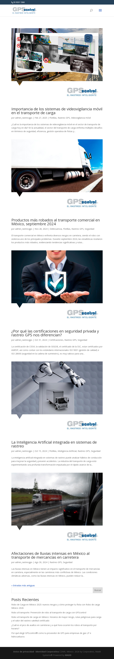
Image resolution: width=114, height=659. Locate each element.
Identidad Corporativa (47, 651)
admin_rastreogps (23, 117)
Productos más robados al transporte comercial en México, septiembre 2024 (55, 221)
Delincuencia (56, 228)
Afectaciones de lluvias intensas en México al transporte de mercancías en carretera (50, 555)
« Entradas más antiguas (23, 585)
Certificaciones (56, 340)
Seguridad (89, 228)
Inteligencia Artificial (67, 451)
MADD (68, 655)
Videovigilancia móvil (81, 117)
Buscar (97, 590)
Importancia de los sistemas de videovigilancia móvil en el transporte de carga (56, 110)
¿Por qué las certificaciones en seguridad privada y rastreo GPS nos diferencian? (55, 333)
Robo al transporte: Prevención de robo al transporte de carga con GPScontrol (48, 612)
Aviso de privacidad (23, 651)
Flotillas (53, 117)
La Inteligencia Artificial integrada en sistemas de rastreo (54, 444)
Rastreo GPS (64, 117)
